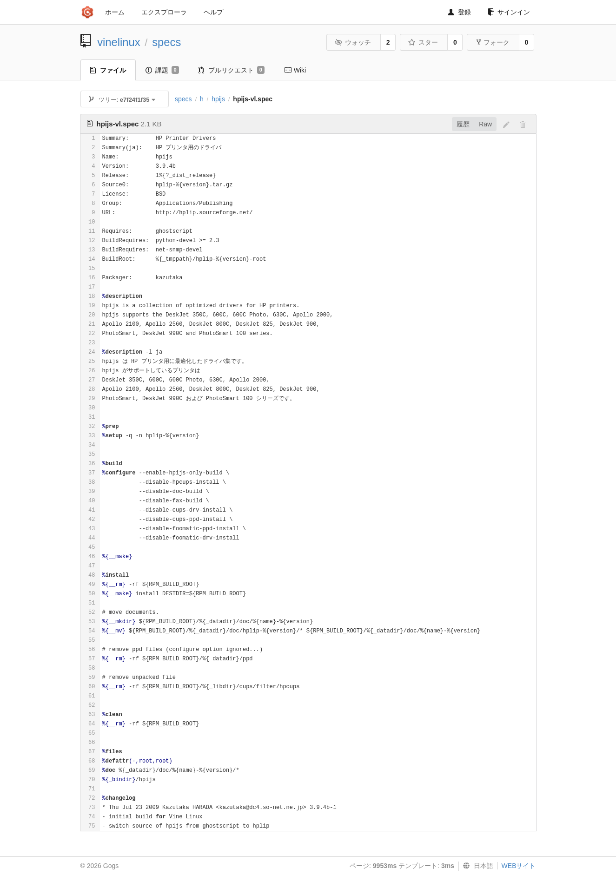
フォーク (493, 42)
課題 (162, 70)
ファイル (108, 70)
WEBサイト (519, 865)
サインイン (509, 12)
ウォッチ (353, 42)
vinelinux (118, 42)
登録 (459, 12)
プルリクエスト (232, 70)
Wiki (295, 70)
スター (423, 42)
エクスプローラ (164, 12)
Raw (485, 124)
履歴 (463, 124)
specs (166, 42)
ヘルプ (213, 12)
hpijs (218, 99)
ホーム (115, 12)
